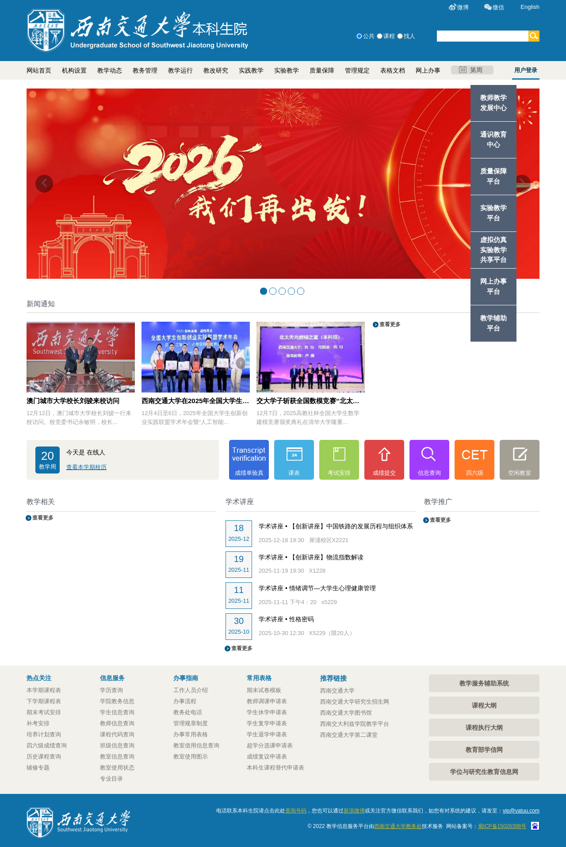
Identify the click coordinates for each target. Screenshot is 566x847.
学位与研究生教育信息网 (484, 771)
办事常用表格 (190, 734)
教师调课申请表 (267, 701)
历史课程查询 (44, 756)
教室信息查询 (117, 756)
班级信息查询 (117, 745)
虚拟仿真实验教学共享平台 (493, 250)
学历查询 (111, 690)
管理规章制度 (190, 723)
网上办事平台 (493, 286)
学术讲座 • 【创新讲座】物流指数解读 (311, 557)
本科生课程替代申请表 (275, 767)
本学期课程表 (44, 690)
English (529, 7)
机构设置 (74, 70)
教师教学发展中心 (493, 103)
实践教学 (251, 70)
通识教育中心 (493, 139)
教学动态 (109, 70)
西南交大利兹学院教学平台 (354, 723)
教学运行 (180, 70)
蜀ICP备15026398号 (502, 826)
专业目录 (111, 778)
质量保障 (322, 70)
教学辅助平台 (493, 323)
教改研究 (215, 70)
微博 (463, 7)
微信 (498, 7)
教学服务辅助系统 (484, 683)
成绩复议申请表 (267, 756)
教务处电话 (187, 712)
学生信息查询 (117, 712)
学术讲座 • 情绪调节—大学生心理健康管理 (317, 588)
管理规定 (357, 70)
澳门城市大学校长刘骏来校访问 (73, 400)
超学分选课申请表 (270, 745)
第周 (470, 69)
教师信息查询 (117, 723)
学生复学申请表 (267, 723)
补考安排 (38, 723)
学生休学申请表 (267, 712)
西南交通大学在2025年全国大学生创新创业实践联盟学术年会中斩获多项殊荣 (196, 400)
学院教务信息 (117, 701)
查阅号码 (295, 811)
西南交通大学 (337, 690)
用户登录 (525, 70)
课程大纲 (484, 705)
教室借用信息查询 (196, 745)
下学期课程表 (44, 701)
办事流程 (184, 701)
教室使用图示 (190, 756)
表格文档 (392, 70)
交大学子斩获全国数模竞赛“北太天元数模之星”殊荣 (310, 400)
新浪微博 (354, 811)
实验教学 (286, 70)
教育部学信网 (484, 749)
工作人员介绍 (190, 690)
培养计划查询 (44, 734)
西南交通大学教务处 (398, 826)
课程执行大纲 (484, 727)
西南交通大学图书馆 (346, 712)
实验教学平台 (493, 213)
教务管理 (145, 70)
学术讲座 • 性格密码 (286, 619)
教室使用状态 (117, 767)
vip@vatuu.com (521, 811)
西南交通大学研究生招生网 (354, 701)
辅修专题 (38, 767)
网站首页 (39, 70)
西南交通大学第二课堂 (349, 735)
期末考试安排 (44, 712)
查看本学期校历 (86, 467)
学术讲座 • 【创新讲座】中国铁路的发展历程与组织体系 (336, 526)
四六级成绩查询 (47, 745)
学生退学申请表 (267, 734)
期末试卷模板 (264, 690)
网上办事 (428, 70)
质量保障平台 (493, 176)
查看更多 (387, 324)
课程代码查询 (117, 734)
